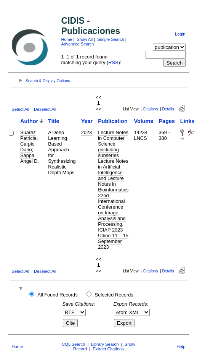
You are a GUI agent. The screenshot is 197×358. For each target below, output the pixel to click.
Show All (85, 39)
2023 (86, 132)
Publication (113, 121)
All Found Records (57, 295)
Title (53, 121)
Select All (20, 109)
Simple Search (110, 39)
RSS (113, 62)
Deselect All (45, 109)
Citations (150, 109)
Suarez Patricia (28, 135)
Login (180, 34)
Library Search (105, 344)
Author (29, 121)
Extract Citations (108, 349)
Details (168, 109)
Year (87, 121)
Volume (144, 121)
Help (180, 346)
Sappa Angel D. (29, 158)
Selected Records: (115, 295)
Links (187, 121)
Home (66, 39)
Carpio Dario (27, 146)
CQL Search (73, 344)
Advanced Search (77, 44)
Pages (167, 121)
